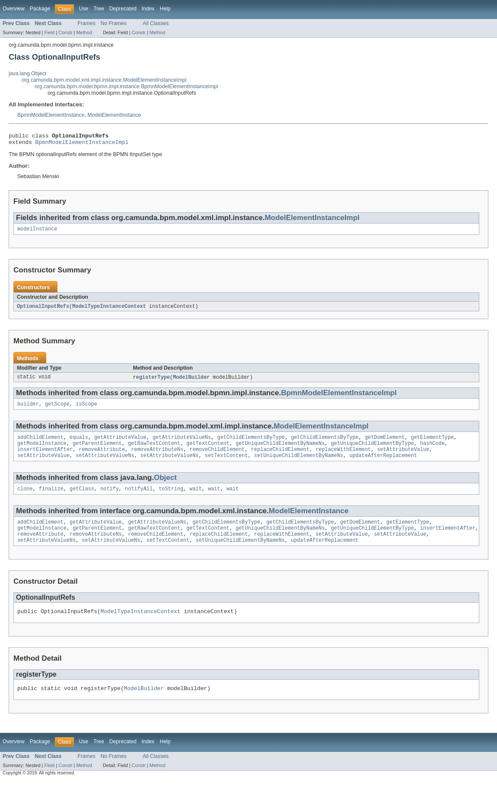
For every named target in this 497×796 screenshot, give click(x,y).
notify (109, 498)
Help (165, 9)
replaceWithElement (343, 457)
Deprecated (123, 9)
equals (79, 443)
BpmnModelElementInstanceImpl (82, 144)
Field (49, 32)
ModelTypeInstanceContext (109, 310)
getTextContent (208, 450)
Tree (98, 9)
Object (165, 486)
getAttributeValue (120, 443)
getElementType (432, 443)
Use (83, 9)
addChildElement (40, 443)
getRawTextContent (154, 450)
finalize (51, 498)
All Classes (156, 23)
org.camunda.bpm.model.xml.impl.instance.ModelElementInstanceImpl (104, 80)
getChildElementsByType (251, 443)
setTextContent (226, 463)
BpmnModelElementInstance (50, 115)
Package (40, 9)
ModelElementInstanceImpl (312, 220)
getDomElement (384, 443)
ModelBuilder (191, 381)
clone (25, 498)
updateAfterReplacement (383, 463)
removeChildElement (217, 457)
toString (171, 498)
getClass (82, 498)
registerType (151, 381)
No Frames (114, 23)
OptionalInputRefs (43, 310)
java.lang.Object (27, 73)
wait (195, 498)
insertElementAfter (45, 457)
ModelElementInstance (114, 115)
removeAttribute (102, 457)
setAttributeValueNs (105, 463)
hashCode (432, 450)
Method (84, 32)
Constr (65, 32)
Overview (14, 9)
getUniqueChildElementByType (372, 450)
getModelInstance (42, 450)
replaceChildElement (280, 457)
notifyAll (139, 498)
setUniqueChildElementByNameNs (298, 463)
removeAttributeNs (157, 457)
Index (147, 9)
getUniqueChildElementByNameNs (280, 450)
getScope (57, 409)
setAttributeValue (403, 457)
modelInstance (37, 232)
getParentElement (97, 450)
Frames (86, 23)
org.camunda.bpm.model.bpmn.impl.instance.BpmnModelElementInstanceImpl (126, 86)
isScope (86, 409)
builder (28, 409)
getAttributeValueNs (182, 443)
